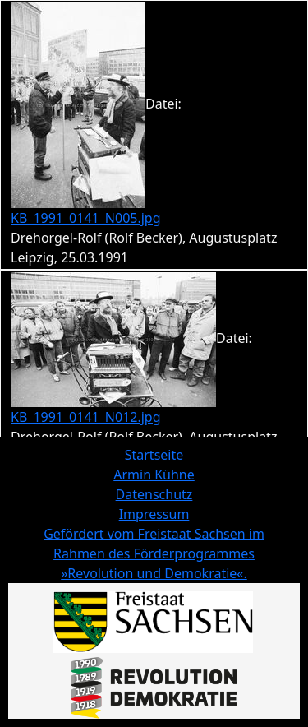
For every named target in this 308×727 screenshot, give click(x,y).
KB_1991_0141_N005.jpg (86, 218)
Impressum (154, 514)
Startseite (154, 455)
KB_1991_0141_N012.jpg (86, 417)
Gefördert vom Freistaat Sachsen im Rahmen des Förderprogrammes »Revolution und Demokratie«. (154, 553)
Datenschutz (154, 494)
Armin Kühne (154, 474)
